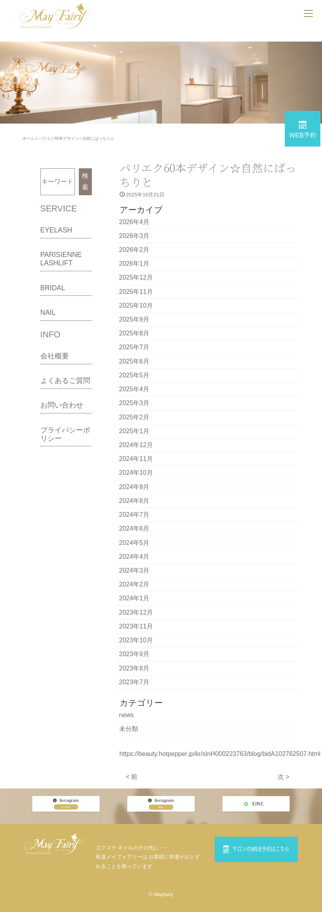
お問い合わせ (61, 405)
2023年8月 (134, 649)
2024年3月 (134, 555)
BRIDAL (52, 287)
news (126, 694)
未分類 (128, 708)
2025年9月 (134, 314)
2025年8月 (134, 328)
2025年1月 (134, 422)
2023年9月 (134, 635)
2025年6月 (134, 355)
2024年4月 (134, 542)
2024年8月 (134, 489)
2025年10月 (136, 301)
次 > (284, 755)
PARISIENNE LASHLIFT (61, 259)
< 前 (132, 755)
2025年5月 (134, 368)
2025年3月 (134, 395)
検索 (85, 181)
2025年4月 (134, 381)
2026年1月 (134, 261)
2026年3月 (134, 234)
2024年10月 (136, 462)
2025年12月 (136, 274)
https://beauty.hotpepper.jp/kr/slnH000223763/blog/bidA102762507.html (220, 732)
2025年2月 (134, 408)
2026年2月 (134, 247)
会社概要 (54, 356)
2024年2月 (134, 568)
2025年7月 (134, 341)
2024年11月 (136, 448)
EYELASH (56, 230)
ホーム (28, 138)
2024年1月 (134, 582)
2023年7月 (134, 662)
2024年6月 (134, 515)
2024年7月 (134, 502)
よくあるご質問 (65, 380)
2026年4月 (134, 221)
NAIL (48, 312)
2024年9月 (134, 475)
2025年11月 (136, 288)
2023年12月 (136, 595)
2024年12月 (136, 435)
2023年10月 (136, 622)
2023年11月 (136, 609)
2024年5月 (134, 528)
